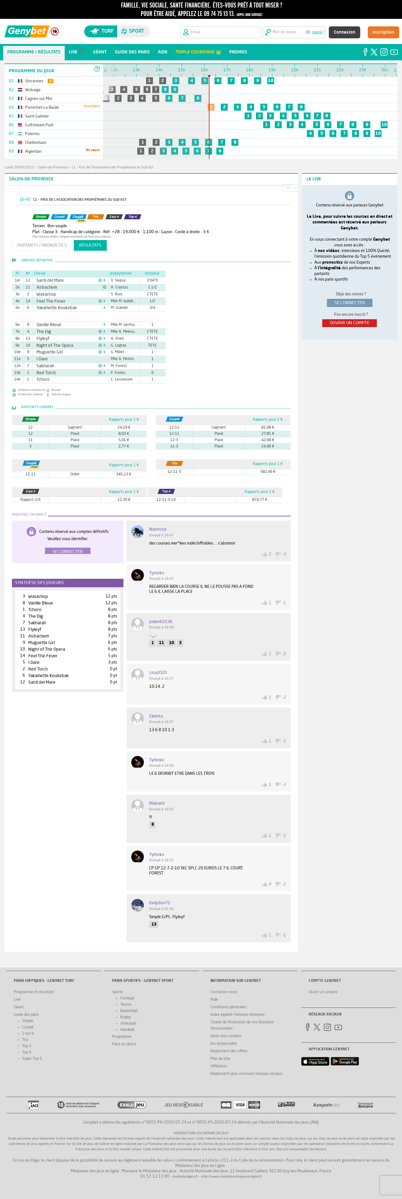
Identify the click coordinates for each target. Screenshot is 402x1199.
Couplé (28, 1027)
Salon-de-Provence (53, 167)
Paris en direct (124, 1044)
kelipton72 (159, 903)
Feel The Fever (48, 301)
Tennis (126, 1005)
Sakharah (43, 366)
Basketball (129, 1011)
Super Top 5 (32, 1059)
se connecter (349, 303)
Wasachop (44, 294)
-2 (284, 654)
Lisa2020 (158, 673)
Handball (127, 1030)
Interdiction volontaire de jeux (201, 1133)
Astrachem (44, 287)
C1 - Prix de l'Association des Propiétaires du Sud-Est (112, 167)
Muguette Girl (47, 352)
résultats (90, 245)
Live (17, 1000)
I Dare (41, 359)
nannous (158, 529)
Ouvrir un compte (323, 992)
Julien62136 (160, 622)
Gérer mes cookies (226, 1036)
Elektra (156, 716)
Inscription (383, 32)
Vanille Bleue (46, 325)
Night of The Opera (51, 345)
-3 (284, 554)
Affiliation (218, 1066)
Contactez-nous (223, 992)
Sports (117, 992)
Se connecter (67, 552)
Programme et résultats (34, 992)
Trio (25, 1040)
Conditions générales (228, 1007)
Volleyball (128, 1024)
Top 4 (26, 1046)
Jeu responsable (223, 1044)
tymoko (156, 573)
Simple (27, 1021)
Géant (19, 1007)
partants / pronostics (42, 245)
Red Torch (44, 373)
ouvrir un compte (349, 323)
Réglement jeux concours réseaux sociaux (246, 1074)
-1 (284, 603)
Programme (122, 1037)
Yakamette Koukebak (52, 308)
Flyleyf (41, 339)
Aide (214, 1000)
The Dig (42, 332)
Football (127, 998)
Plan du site (220, 1059)
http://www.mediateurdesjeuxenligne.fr (231, 1177)
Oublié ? (318, 32)
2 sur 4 (28, 1034)
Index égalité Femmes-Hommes (237, 1015)
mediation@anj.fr (185, 1177)
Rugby (125, 1017)
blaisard (157, 803)
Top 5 (26, 1052)
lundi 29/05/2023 (19, 167)
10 (271, 81)
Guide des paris (26, 1015)
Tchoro (41, 379)
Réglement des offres (228, 1051)
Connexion (344, 32)
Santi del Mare (47, 280)
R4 (288, 188)
